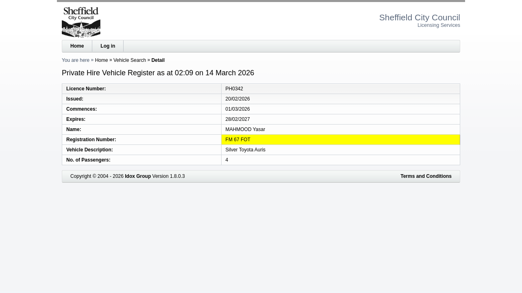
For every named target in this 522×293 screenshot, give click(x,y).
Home (77, 46)
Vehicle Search (129, 60)
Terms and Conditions (426, 176)
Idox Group (138, 176)
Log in (107, 46)
